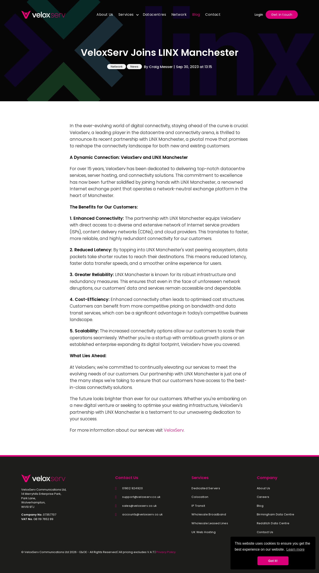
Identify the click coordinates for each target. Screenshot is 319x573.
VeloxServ (174, 430)
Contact (212, 14)
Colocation (199, 497)
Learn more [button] (295, 549)
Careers (263, 497)
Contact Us (265, 532)
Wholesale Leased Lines (209, 523)
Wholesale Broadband (208, 514)
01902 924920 (132, 488)
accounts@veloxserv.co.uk (142, 514)
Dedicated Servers (205, 488)
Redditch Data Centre (273, 523)
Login (259, 14)
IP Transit (198, 506)
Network (179, 14)
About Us (105, 14)
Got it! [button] (273, 561)
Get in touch (281, 14)
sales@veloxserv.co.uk (139, 506)
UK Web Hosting (203, 532)
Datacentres (154, 14)
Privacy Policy (166, 552)
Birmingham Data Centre (275, 514)
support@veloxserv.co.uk (141, 497)
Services (126, 14)
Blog (196, 14)
